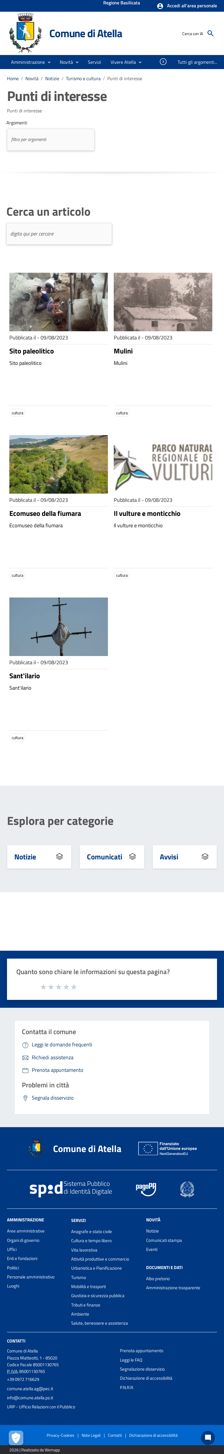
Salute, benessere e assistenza (99, 1323)
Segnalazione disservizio (142, 1369)
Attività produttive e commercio (100, 1259)
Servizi (78, 1220)
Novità (31, 78)
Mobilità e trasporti (88, 1286)
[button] (187, 6)
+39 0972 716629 (23, 1379)
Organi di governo (23, 1240)
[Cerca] (210, 33)
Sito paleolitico (31, 351)
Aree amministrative (26, 1231)
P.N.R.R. (127, 1387)
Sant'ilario (24, 675)
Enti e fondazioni (22, 1258)
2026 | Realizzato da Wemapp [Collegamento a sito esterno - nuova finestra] (34, 1450)
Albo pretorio (158, 1278)
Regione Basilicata (121, 3)
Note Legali (91, 1435)
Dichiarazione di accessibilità (146, 1378)
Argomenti (16, 122)
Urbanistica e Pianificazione (96, 1268)
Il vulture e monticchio (147, 513)
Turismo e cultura (83, 78)
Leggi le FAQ (131, 1360)
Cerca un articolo (48, 212)
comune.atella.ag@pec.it (30, 1388)
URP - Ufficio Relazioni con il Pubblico (41, 1406)
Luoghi (13, 1286)
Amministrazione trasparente (173, 1287)
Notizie (52, 78)
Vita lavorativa (84, 1250)
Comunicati (104, 856)
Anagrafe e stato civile (91, 1231)
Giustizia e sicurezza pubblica (98, 1295)
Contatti (16, 1341)
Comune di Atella (85, 33)
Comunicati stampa (164, 1240)
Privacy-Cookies (60, 1435)
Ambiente (80, 1314)
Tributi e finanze (85, 1305)
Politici (13, 1267)
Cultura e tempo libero (91, 1240)
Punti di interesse (124, 78)
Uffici (12, 1249)
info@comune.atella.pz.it (30, 1397)
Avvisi (169, 856)
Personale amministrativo (31, 1276)
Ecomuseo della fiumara (45, 513)
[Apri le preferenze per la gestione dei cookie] (16, 1438)
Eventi (152, 1249)
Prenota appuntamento (141, 1350)
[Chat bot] (208, 1438)
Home (13, 78)
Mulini (123, 351)
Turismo (78, 1277)
